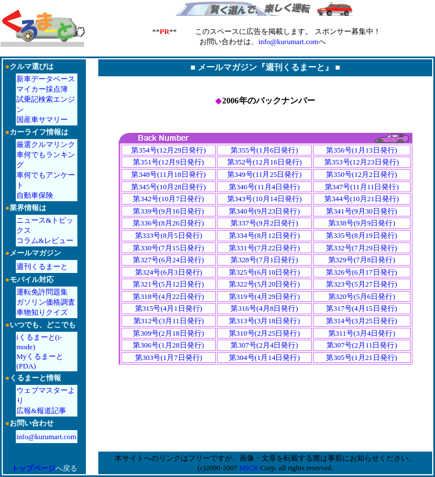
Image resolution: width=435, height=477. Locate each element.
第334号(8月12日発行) (264, 235)
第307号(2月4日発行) (264, 345)
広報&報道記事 (41, 410)
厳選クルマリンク (45, 144)
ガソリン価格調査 (45, 302)
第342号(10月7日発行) (168, 198)
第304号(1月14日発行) (264, 357)
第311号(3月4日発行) (361, 333)
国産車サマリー (42, 119)
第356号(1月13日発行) (361, 150)
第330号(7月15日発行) (168, 248)
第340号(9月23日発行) (264, 211)
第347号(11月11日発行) (362, 187)
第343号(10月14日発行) (264, 198)
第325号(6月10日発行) (264, 272)
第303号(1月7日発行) (168, 357)
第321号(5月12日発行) (168, 284)
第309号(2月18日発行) (168, 333)
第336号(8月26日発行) (168, 223)
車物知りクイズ (42, 312)
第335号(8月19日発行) (361, 235)
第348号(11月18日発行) (168, 174)
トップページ (33, 468)
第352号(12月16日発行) (264, 162)
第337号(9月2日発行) (264, 223)
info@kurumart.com (288, 41)
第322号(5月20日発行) (264, 284)
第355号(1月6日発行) (264, 150)
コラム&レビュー (44, 240)
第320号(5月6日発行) (361, 296)
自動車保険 (34, 195)
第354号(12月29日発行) (168, 150)
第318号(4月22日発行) (168, 296)
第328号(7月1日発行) (264, 259)
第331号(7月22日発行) (264, 248)
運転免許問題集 (42, 292)
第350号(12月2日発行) (361, 174)
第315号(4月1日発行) (168, 308)
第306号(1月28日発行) (168, 345)
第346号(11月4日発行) (264, 187)
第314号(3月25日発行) (361, 320)
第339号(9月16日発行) (168, 211)
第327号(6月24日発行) (168, 259)
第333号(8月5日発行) (168, 235)
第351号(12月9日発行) (168, 162)
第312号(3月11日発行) (168, 320)
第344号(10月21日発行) (361, 198)
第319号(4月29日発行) (264, 296)
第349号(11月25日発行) (264, 174)
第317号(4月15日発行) (361, 308)
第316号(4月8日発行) (264, 308)
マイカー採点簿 (42, 89)
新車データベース (45, 79)
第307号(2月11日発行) (362, 345)
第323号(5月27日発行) (361, 284)
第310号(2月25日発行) (264, 333)
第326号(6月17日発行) (361, 272)
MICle (248, 467)
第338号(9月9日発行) (361, 223)
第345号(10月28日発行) (168, 187)
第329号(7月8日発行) (361, 259)
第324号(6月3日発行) (168, 272)
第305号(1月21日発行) (361, 357)
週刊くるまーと (42, 266)
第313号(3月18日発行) (264, 320)
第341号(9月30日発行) (361, 211)
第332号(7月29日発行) (361, 248)
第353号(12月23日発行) (361, 162)
